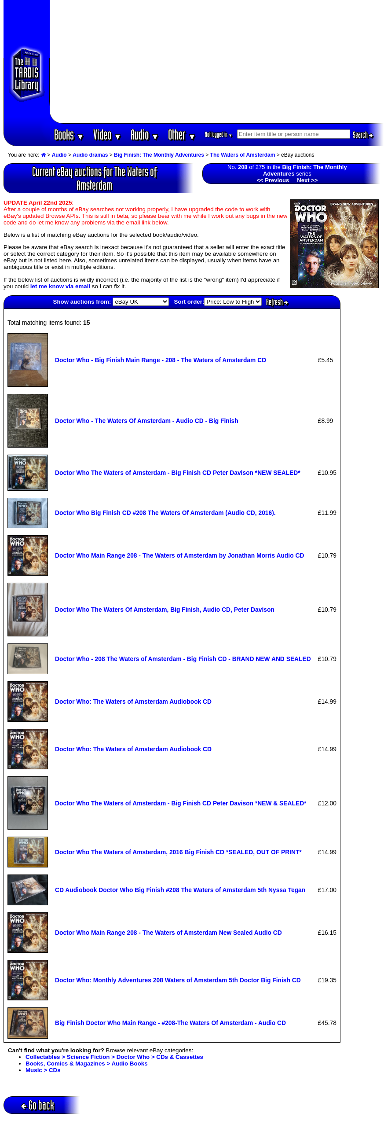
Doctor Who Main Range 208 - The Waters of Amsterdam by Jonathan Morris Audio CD (179, 555)
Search (363, 135)
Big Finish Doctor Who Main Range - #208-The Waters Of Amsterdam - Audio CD (170, 1022)
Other (182, 134)
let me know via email (60, 286)
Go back (37, 1105)
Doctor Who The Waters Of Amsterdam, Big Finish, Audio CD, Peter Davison (164, 609)
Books (69, 134)
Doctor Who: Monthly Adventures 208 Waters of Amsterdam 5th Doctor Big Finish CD (178, 980)
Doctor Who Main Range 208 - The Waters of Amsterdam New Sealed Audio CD (168, 932)
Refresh (277, 302)
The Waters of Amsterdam (242, 155)
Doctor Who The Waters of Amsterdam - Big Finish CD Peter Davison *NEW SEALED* (177, 472)
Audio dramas (90, 155)
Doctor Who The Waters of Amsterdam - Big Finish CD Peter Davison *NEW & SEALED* (181, 803)
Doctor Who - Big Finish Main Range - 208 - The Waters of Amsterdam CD (160, 360)
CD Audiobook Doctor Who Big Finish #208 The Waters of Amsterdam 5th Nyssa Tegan (180, 889)
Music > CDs (43, 1070)
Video (107, 134)
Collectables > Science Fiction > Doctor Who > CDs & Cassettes (114, 1057)
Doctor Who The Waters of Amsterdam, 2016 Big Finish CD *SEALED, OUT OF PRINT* (178, 852)
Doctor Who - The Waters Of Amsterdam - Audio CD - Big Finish (146, 420)
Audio (145, 134)
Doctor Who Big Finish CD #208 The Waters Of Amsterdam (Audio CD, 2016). (165, 512)
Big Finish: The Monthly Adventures (159, 155)
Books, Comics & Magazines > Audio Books (87, 1063)
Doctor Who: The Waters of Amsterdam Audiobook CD (133, 701)
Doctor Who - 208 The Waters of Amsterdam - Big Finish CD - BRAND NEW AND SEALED (183, 658)
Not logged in (219, 134)
